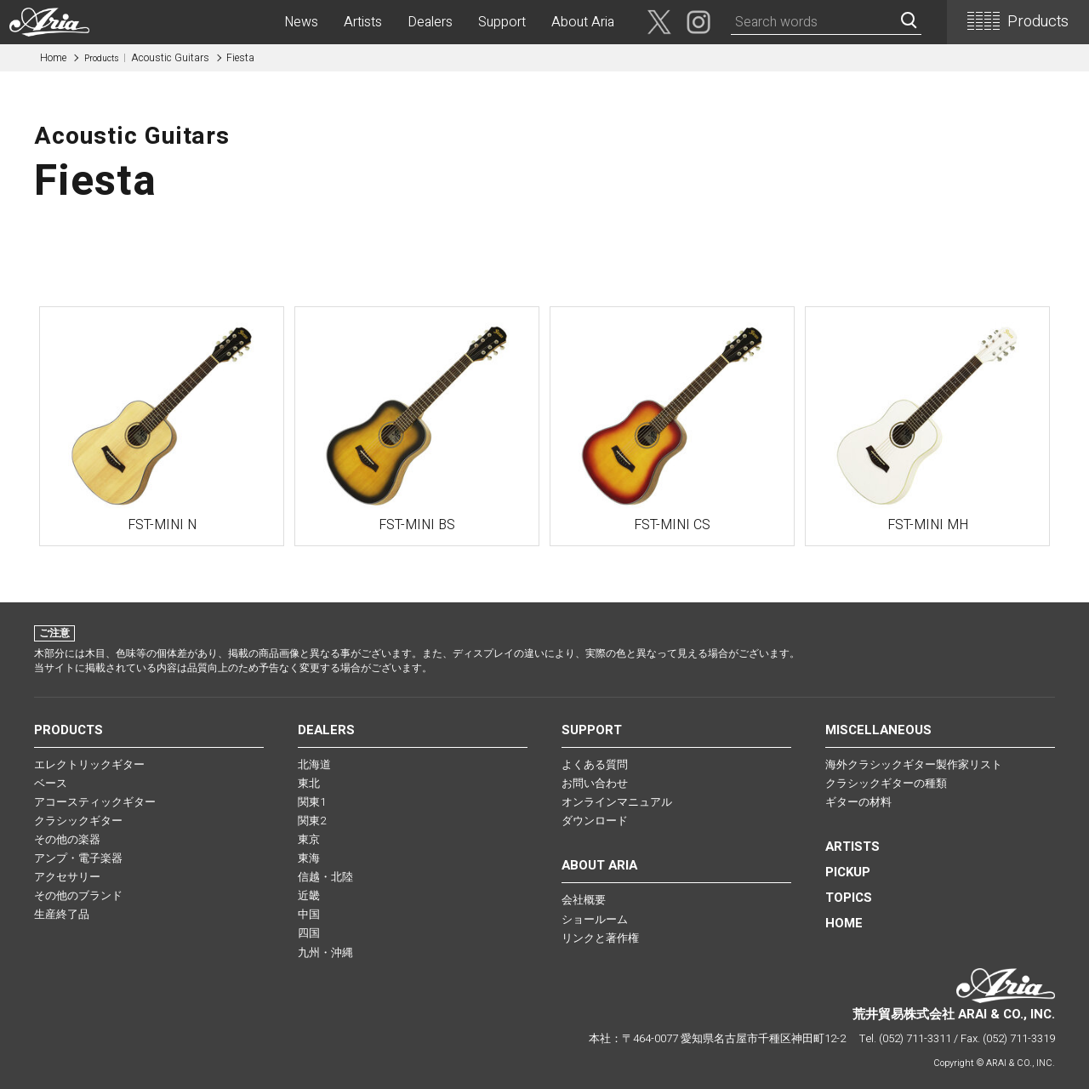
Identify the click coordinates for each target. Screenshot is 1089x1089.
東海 (309, 858)
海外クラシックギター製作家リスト (913, 764)
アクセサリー (67, 877)
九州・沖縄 (325, 952)
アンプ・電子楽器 (78, 858)
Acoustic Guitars (146, 58)
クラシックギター (78, 820)
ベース (50, 783)
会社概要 (584, 900)
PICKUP (847, 872)
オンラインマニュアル (617, 802)
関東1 (312, 802)
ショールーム (595, 919)
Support (502, 22)
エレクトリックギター (89, 764)
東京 (309, 839)
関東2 (312, 820)
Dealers (430, 22)
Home (53, 58)
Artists (363, 22)
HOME (844, 923)
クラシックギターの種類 (886, 783)
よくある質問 (595, 764)
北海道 (314, 764)
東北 (309, 783)
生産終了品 (61, 914)
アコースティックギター (95, 802)
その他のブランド (78, 895)
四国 (309, 933)
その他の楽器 (67, 839)
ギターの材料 (858, 802)
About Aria (582, 22)
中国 (309, 914)
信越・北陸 (325, 877)
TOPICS (848, 897)
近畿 (309, 895)
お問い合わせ (595, 783)
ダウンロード (595, 820)
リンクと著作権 (600, 938)
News (301, 22)
